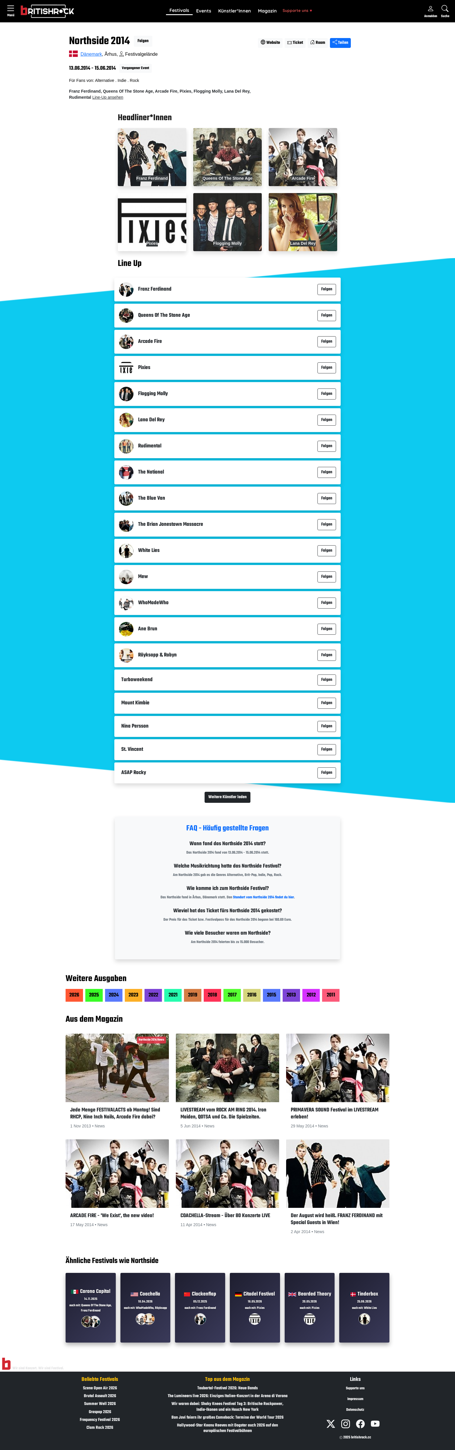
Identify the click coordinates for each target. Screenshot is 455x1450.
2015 (271, 995)
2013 (291, 995)
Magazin (267, 11)
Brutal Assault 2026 (100, 1396)
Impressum (355, 1399)
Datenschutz (355, 1410)
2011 (331, 995)
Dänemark (91, 54)
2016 (252, 995)
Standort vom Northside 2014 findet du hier (263, 897)
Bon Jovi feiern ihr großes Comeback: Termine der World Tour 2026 (227, 1417)
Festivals (179, 10)
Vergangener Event (135, 68)
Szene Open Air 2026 (100, 1388)
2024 (114, 995)
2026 (74, 995)
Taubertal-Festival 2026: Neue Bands (227, 1388)
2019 (192, 995)
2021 (173, 995)
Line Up (130, 263)
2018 (212, 995)
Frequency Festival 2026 (100, 1420)
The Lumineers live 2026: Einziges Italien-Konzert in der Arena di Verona (228, 1396)
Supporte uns (297, 10)
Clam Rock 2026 (99, 1427)
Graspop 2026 (100, 1412)
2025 (94, 995)
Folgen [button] (143, 41)
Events (203, 11)
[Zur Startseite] (6, 1364)
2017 (232, 995)
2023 (133, 995)
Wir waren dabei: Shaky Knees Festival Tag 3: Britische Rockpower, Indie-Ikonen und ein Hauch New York (227, 1407)
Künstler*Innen (234, 11)
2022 (153, 995)
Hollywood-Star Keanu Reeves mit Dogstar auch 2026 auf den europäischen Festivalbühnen (227, 1428)
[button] (179, 11)
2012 (311, 995)
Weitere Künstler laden (227, 797)
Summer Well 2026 (100, 1404)
